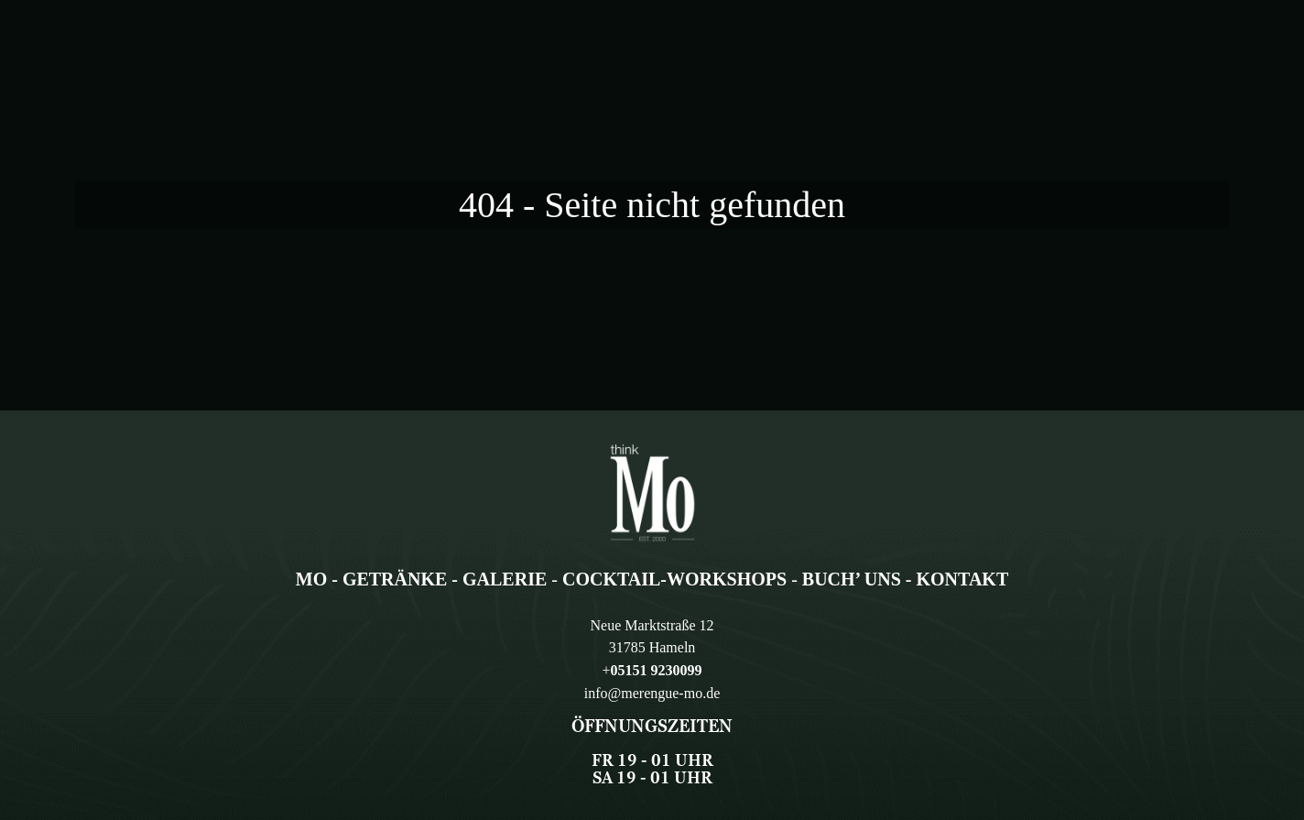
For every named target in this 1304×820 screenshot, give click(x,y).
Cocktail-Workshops (674, 579)
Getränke (394, 579)
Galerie (504, 579)
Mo (311, 579)
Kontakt (962, 579)
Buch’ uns (851, 579)
